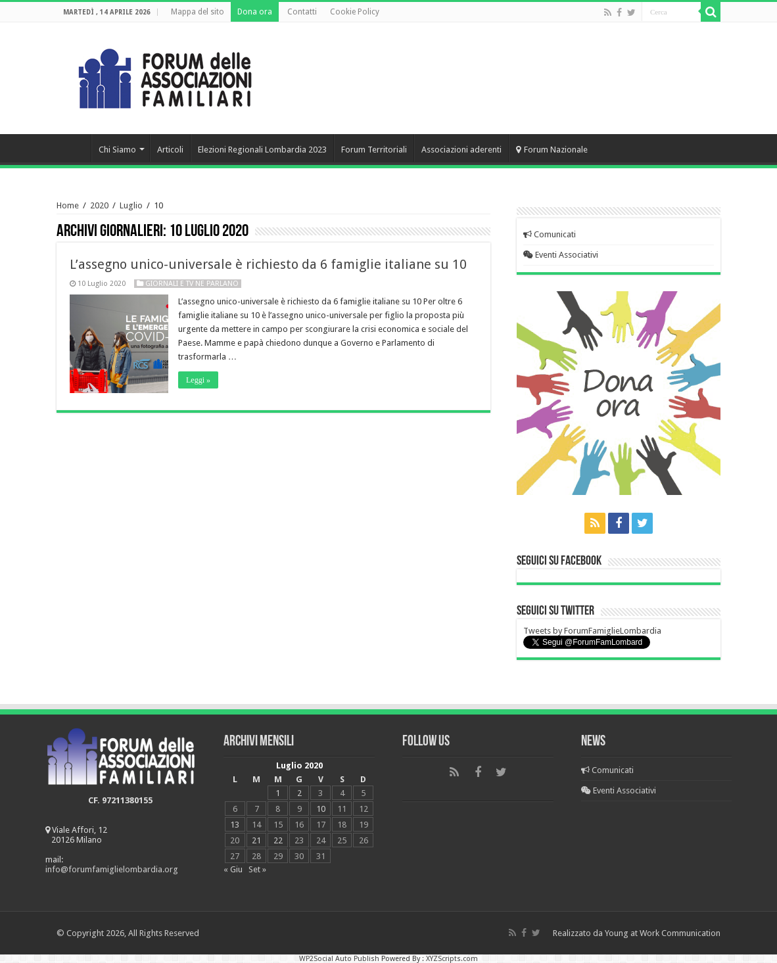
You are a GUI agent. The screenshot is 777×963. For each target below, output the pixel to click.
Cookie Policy (354, 11)
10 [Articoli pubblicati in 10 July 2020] (320, 809)
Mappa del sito (197, 11)
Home (74, 148)
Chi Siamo (117, 149)
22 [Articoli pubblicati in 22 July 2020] (278, 840)
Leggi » (198, 380)
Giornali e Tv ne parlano (192, 283)
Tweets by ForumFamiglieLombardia (592, 631)
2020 (99, 205)
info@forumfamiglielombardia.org (111, 869)
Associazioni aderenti (461, 149)
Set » (257, 869)
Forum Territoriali (374, 149)
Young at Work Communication (662, 933)
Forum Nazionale (552, 149)
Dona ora (254, 11)
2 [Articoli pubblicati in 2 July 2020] (299, 793)
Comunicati (549, 234)
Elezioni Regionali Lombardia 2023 (262, 149)
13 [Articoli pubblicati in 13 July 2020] (234, 825)
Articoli (170, 149)
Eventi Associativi (560, 255)
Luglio (131, 205)
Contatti (302, 11)
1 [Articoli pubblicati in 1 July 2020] (277, 793)
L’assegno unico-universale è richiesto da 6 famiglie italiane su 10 (268, 264)
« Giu (233, 869)
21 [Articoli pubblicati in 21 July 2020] (256, 840)
